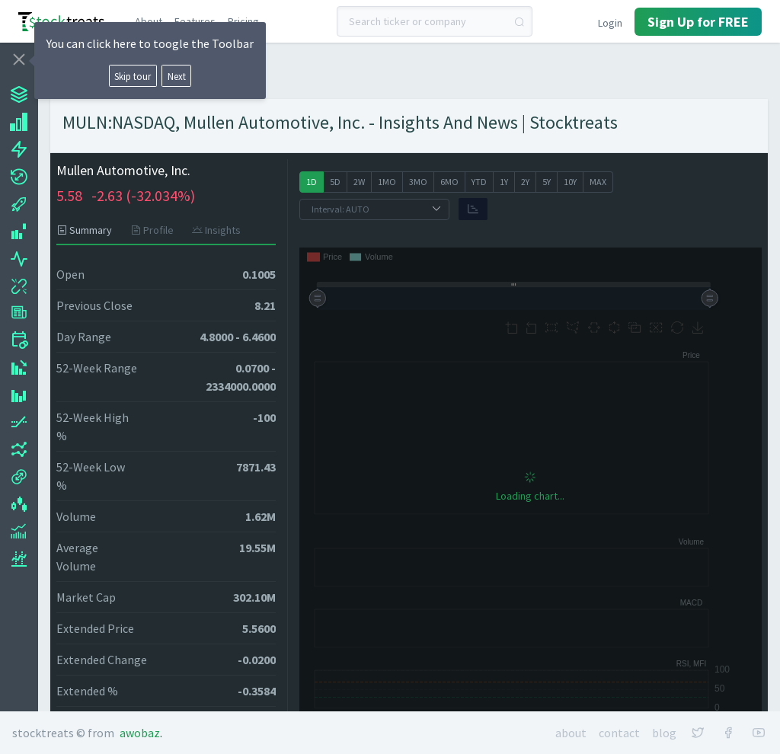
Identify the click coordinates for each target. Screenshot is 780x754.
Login (610, 23)
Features (195, 21)
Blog (664, 732)
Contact (619, 732)
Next (177, 76)
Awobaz (140, 732)
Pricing (243, 21)
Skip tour (132, 76)
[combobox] (434, 21)
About (148, 21)
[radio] (311, 182)
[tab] (88, 230)
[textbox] (434, 21)
